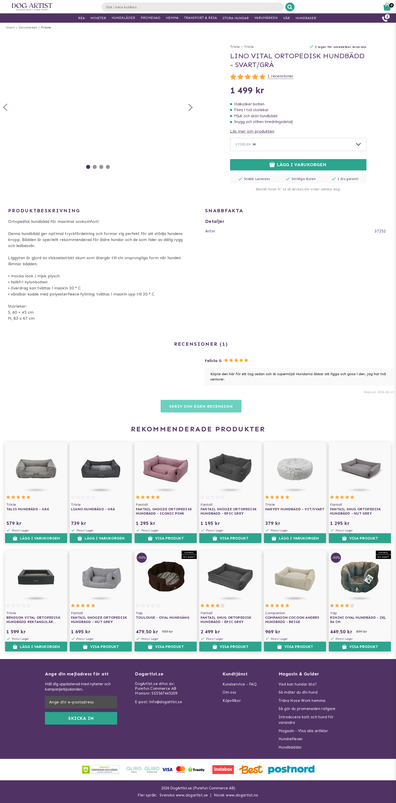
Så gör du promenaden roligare (307, 708)
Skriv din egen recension (201, 406)
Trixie (46, 27)
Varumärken (27, 27)
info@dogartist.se (165, 702)
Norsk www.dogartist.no (236, 795)
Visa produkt (165, 538)
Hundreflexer (291, 739)
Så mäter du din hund (298, 692)
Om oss (229, 692)
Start (10, 27)
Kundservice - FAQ (239, 684)
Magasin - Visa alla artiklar (303, 731)
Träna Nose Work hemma (302, 700)
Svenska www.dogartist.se (184, 795)
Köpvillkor (231, 700)
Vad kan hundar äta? (298, 684)
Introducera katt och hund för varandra (306, 720)
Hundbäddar (290, 747)
